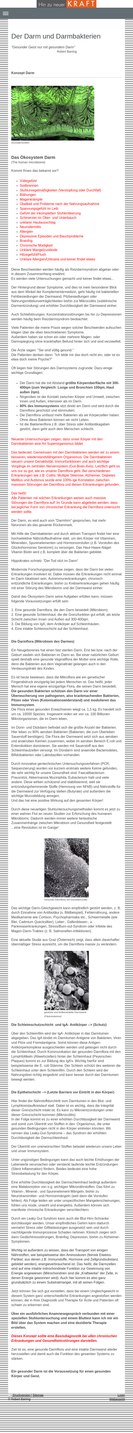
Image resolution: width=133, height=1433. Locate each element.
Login (121, 1395)
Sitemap (38, 1395)
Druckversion (19, 1395)
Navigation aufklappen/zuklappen (66, 13)
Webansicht (117, 1399)
